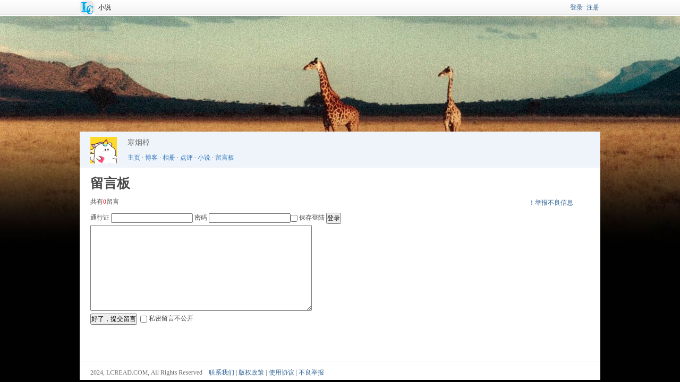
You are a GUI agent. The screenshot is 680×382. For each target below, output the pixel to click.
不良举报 (311, 372)
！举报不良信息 (551, 202)
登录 (576, 7)
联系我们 (221, 372)
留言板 (224, 157)
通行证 (99, 217)
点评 (186, 157)
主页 (134, 157)
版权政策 (251, 372)
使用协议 (281, 372)
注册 (592, 7)
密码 (200, 217)
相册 (169, 157)
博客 (151, 157)
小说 (104, 7)
